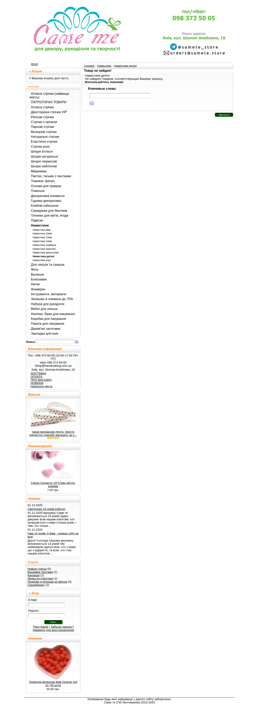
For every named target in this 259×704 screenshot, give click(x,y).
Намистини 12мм (42, 237)
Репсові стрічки (42, 117)
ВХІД (34, 64)
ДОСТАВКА (38, 373)
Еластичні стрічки (44, 141)
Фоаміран (38, 289)
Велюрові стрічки (44, 132)
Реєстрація (40, 626)
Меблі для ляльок (44, 309)
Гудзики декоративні (46, 200)
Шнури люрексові (44, 161)
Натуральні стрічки (45, 136)
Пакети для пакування (47, 323)
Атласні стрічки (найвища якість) (49, 95)
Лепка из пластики (40, 578)
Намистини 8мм (41, 230)
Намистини (40, 225)
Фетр (34, 269)
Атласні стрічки (42, 107)
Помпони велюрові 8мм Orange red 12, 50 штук (53, 683)
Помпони (38, 191)
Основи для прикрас (46, 186)
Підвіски (37, 220)
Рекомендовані (40, 446)
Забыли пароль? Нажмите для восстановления (53, 628)
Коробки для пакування (48, 318)
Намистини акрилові (44, 249)
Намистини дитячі (43, 256)
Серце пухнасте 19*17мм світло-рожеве (53, 484)
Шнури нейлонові (44, 166)
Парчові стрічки (42, 127)
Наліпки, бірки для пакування (53, 314)
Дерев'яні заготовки (45, 328)
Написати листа (41, 386)
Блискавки (39, 279)
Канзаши (34, 575)
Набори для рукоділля (47, 304)
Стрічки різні (40, 146)
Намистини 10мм (42, 233)
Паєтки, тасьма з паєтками (51, 176)
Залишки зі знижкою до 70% (52, 299)
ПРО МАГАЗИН (41, 380)
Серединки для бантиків (49, 210)
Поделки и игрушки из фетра (47, 581)
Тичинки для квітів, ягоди (49, 215)
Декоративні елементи (48, 196)
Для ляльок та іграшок (48, 264)
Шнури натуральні (44, 156)
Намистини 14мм (42, 241)
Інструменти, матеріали (48, 294)
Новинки (35, 638)
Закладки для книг (44, 333)
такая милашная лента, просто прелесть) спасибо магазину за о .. (53, 433)
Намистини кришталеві (45, 252)
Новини (34, 498)
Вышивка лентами (40, 572)
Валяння (37, 274)
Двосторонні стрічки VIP (49, 112)
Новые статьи (37, 568)
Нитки (35, 284)
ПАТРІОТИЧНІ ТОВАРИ (48, 102)
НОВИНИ (37, 383)
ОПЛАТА (36, 376)
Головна (89, 65)
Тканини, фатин (43, 181)
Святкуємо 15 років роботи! (46, 509)
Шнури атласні (42, 151)
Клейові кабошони (44, 205)
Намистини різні (42, 260)
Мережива (39, 171)
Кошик (37, 71)
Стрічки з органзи (44, 122)
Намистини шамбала (44, 245)
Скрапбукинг (36, 585)
